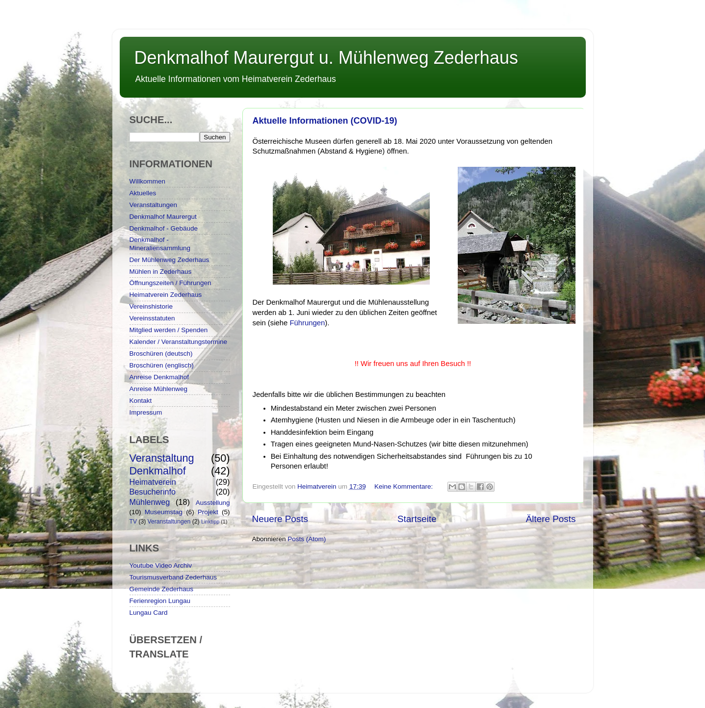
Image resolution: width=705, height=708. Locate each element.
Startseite (417, 519)
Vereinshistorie (151, 306)
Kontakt (141, 400)
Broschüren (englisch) (162, 365)
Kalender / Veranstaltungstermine (179, 341)
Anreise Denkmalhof (159, 377)
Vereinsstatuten (152, 318)
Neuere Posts (280, 519)
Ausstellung (213, 502)
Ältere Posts (551, 519)
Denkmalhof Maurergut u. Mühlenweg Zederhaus (326, 58)
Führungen (307, 323)
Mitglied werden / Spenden (169, 330)
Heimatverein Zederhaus (166, 294)
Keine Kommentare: (404, 486)
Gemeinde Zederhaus (162, 589)
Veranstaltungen (154, 205)
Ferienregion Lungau (160, 600)
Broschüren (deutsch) (161, 353)
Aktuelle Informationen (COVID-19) (325, 121)
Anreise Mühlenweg (159, 389)
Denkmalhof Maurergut (163, 216)
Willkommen (148, 181)
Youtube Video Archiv (161, 565)
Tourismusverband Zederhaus (173, 577)
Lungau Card (149, 612)
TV (133, 521)
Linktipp (210, 521)
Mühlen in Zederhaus (161, 271)
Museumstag (164, 512)
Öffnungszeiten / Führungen (170, 283)
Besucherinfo (153, 491)
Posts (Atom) (306, 539)
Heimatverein (153, 481)
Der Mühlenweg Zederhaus (169, 259)
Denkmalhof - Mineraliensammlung (160, 243)
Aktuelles (143, 193)
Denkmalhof (158, 471)
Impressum (146, 412)
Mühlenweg (150, 502)
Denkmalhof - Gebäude (164, 228)
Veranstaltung (162, 458)
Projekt (208, 512)
